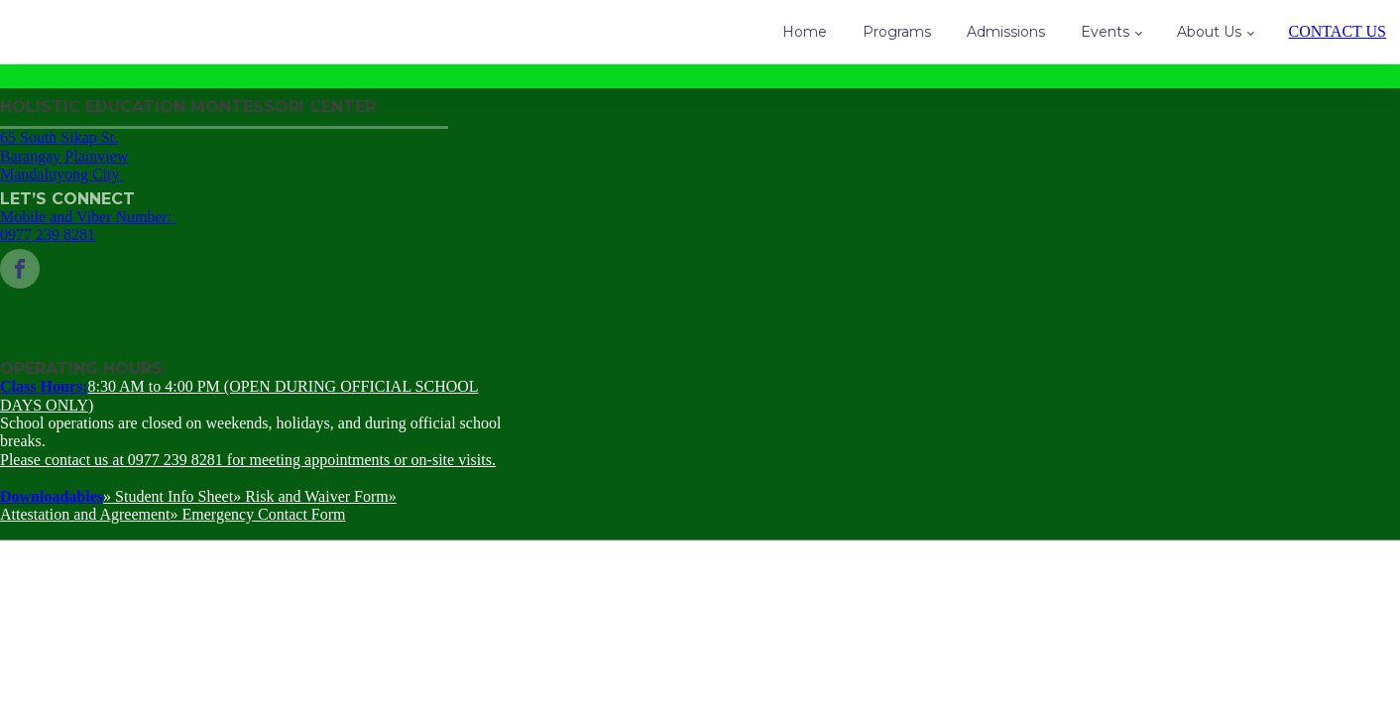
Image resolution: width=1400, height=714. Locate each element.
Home (804, 32)
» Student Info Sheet (168, 496)
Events (1105, 32)
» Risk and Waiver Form (311, 496)
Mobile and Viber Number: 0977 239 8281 (87, 225)
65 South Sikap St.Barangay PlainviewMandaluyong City (64, 155)
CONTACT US (1337, 31)
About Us (1209, 32)
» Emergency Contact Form (258, 514)
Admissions (1006, 32)
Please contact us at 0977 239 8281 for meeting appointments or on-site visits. (248, 459)
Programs (897, 32)
